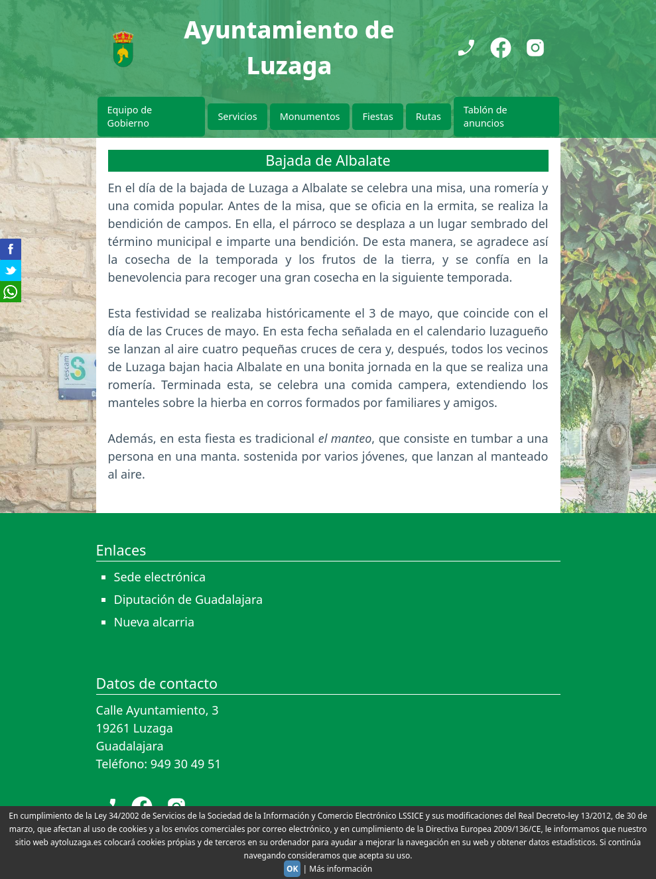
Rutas (428, 116)
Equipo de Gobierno (130, 116)
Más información (340, 868)
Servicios (237, 116)
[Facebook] (500, 47)
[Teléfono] (466, 47)
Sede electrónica (160, 577)
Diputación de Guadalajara (188, 599)
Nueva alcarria (154, 622)
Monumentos (310, 116)
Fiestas (377, 116)
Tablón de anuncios (485, 116)
